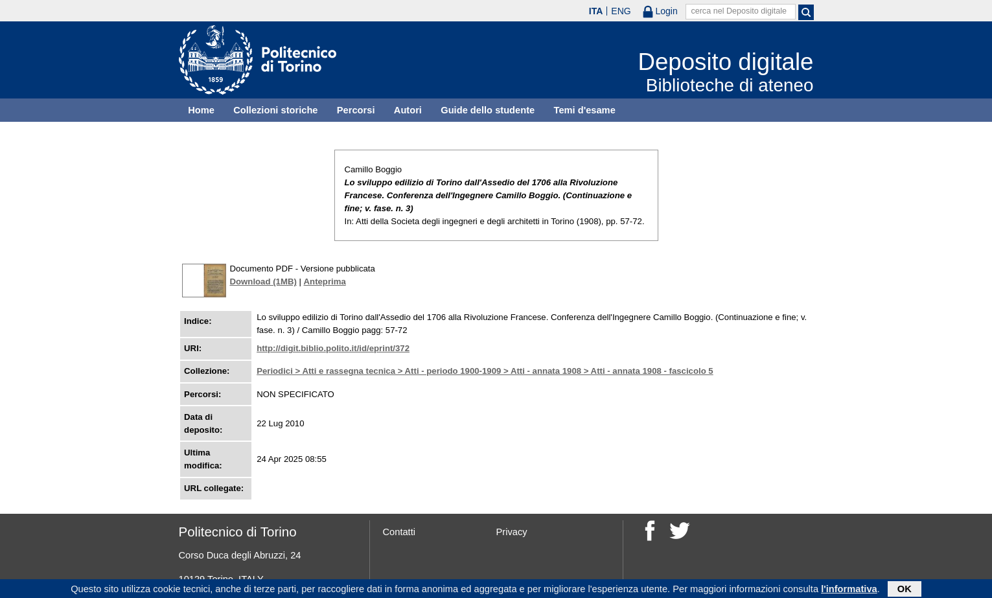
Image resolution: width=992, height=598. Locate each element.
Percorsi (356, 110)
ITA (596, 11)
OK (904, 589)
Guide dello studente (488, 110)
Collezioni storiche (275, 110)
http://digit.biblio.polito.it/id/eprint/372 (333, 348)
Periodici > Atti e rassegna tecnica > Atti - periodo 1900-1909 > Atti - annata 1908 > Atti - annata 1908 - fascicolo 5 (485, 371)
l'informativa (849, 589)
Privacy (511, 532)
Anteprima (325, 281)
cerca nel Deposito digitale (739, 11)
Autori (408, 110)
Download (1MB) (263, 281)
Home (201, 110)
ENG (620, 11)
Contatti (399, 532)
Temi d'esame (585, 110)
